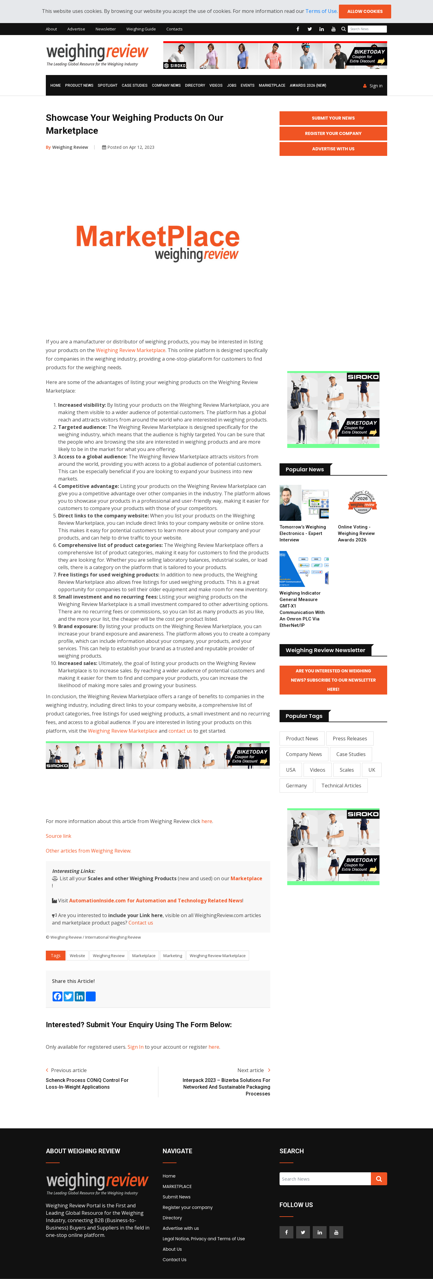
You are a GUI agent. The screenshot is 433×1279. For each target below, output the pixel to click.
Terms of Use (321, 11)
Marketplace (246, 878)
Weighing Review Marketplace (130, 350)
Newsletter (106, 29)
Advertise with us (181, 1228)
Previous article (66, 1070)
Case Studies (135, 85)
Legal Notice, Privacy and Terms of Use (204, 1239)
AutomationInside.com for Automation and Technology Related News (155, 900)
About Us (172, 1249)
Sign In (136, 1046)
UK (371, 769)
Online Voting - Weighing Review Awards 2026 (356, 533)
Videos (216, 85)
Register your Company (333, 133)
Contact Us (174, 1260)
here (206, 821)
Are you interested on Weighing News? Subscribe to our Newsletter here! (333, 680)
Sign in (373, 86)
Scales (347, 769)
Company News (166, 85)
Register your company (188, 1207)
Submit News (177, 1197)
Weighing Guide (141, 29)
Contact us (141, 922)
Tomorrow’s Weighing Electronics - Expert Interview (303, 533)
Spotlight (107, 85)
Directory (195, 85)
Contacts (174, 29)
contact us (180, 730)
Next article (253, 1070)
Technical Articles (341, 785)
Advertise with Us (333, 149)
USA (291, 769)
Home (55, 85)
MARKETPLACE (272, 85)
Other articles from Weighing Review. (88, 850)
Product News (79, 85)
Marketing (172, 955)
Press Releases (350, 738)
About (51, 29)
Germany (296, 785)
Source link (58, 836)
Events (248, 85)
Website (77, 955)
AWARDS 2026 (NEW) (308, 85)
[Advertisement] (158, 792)
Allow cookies (365, 11)
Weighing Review (67, 147)
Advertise (76, 29)
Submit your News (333, 118)
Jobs (231, 85)
